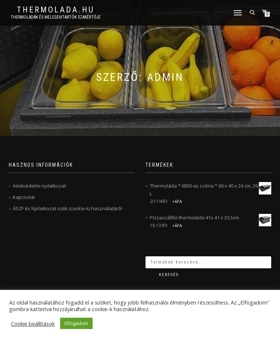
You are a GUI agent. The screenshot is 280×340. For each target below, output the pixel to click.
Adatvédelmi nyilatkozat (39, 185)
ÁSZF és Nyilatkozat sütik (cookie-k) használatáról (67, 208)
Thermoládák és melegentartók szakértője (56, 17)
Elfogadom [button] (76, 323)
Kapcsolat (24, 197)
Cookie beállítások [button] (33, 323)
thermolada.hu (55, 9)
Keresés (169, 274)
